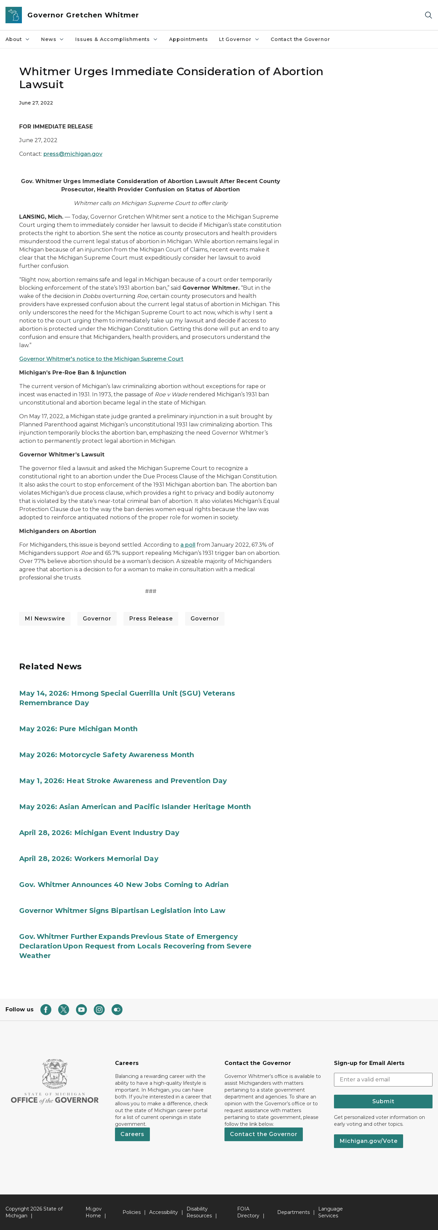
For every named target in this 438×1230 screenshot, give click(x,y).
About (17, 39)
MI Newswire (45, 618)
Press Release (151, 618)
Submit (383, 1101)
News (52, 39)
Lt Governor (239, 39)
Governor (97, 618)
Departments (293, 1212)
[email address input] (383, 1079)
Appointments (188, 39)
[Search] (428, 15)
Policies (132, 1212)
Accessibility (163, 1212)
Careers (132, 1134)
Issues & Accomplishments (116, 39)
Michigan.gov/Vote (368, 1141)
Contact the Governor (300, 39)
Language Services (330, 1212)
